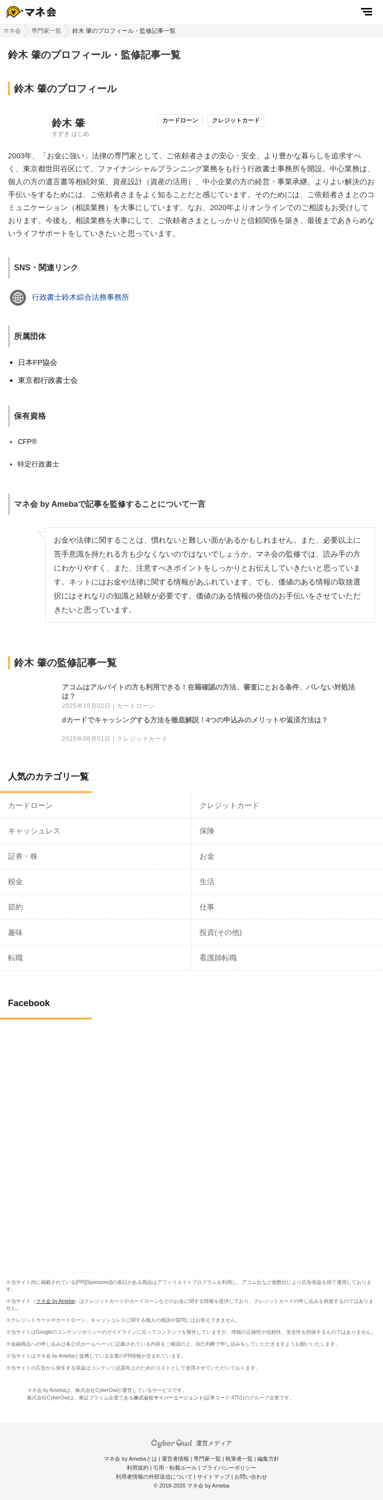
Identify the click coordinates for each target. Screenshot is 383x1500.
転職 (15, 957)
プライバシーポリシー (228, 1468)
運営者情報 (175, 1459)
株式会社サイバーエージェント (168, 1397)
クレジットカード (142, 739)
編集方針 (268, 1459)
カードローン (136, 706)
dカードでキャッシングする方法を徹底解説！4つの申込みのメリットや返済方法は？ (195, 720)
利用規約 (138, 1468)
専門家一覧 (46, 30)
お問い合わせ (250, 1477)
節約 (15, 907)
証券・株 (23, 856)
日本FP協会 (37, 362)
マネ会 (12, 30)
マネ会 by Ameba (55, 1301)
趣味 (15, 932)
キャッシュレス (34, 830)
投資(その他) (220, 932)
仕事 (206, 907)
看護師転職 (218, 957)
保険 (206, 830)
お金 (206, 856)
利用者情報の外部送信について (154, 1477)
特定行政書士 (38, 464)
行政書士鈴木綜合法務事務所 (80, 297)
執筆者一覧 (239, 1459)
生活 (206, 881)
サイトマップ (213, 1477)
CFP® (26, 442)
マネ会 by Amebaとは (130, 1459)
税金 (15, 881)
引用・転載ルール (175, 1468)
